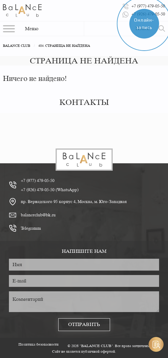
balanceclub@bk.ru (38, 214)
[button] (20, 28)
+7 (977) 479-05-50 (37, 180)
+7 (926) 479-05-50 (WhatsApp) (49, 189)
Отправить (84, 324)
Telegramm (31, 228)
